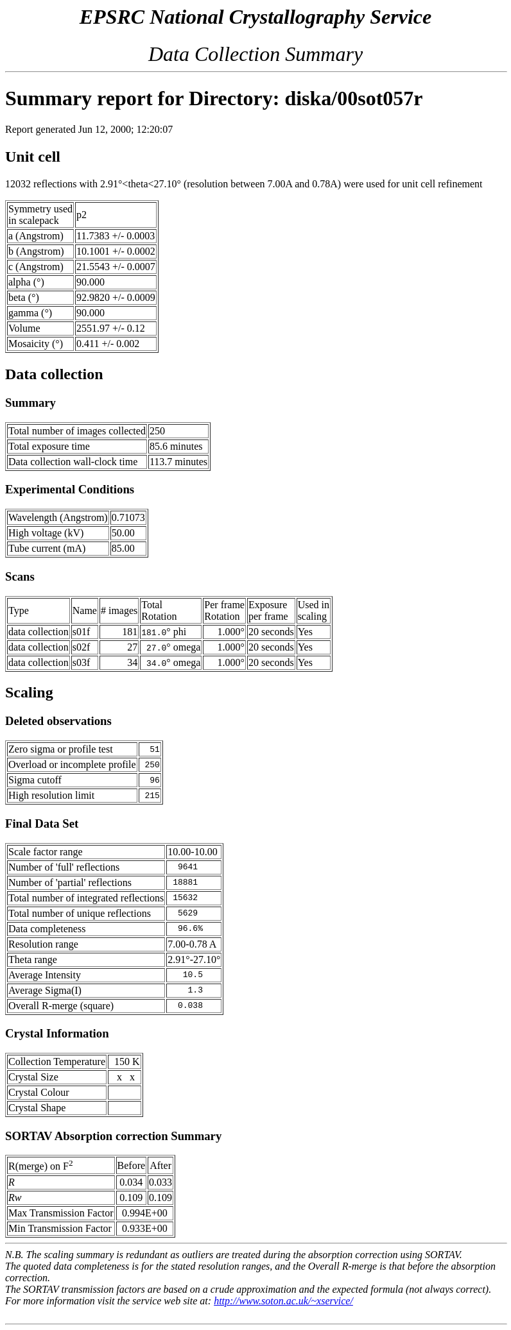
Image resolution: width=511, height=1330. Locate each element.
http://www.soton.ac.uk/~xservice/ (283, 1300)
